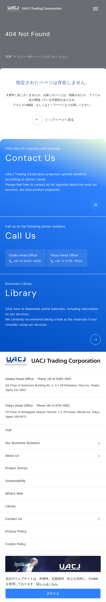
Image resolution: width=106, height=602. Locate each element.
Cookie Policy (15, 544)
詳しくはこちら (47, 584)
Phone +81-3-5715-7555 (53, 405)
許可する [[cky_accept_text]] (53, 593)
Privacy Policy (16, 531)
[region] (53, 587)
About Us (12, 455)
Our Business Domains (22, 443)
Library (10, 506)
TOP (8, 56)
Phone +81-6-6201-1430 (54, 379)
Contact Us (13, 519)
